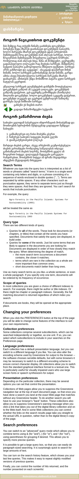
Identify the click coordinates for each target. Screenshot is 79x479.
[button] (64, 14)
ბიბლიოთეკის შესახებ (72, 7)
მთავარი (73, 4)
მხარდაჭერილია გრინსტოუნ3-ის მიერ (39, 476)
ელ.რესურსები (71, 10)
